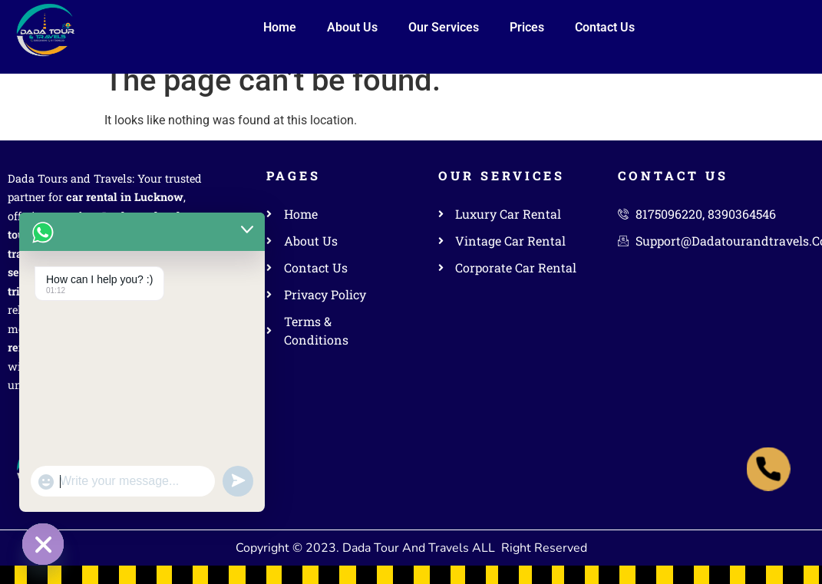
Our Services (443, 27)
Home (279, 27)
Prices (527, 27)
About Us (352, 27)
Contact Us (605, 27)
